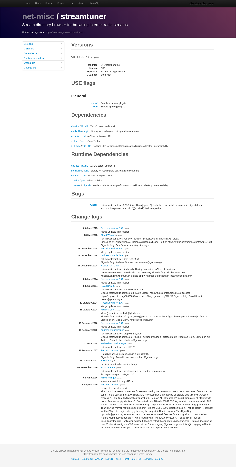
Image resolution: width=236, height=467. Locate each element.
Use (71, 3)
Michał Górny (107, 309)
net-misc (38, 16)
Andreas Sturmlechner (112, 255)
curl (84, 136)
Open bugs (43, 62)
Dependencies (43, 53)
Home (27, 3)
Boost (126, 458)
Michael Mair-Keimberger (113, 343)
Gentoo (75, 458)
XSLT (118, 458)
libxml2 (84, 126)
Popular (61, 3)
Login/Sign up (96, 3)
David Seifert (107, 286)
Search (82, 3)
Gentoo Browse (202, 3)
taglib (86, 131)
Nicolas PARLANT (110, 265)
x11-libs (75, 141)
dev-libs (75, 126)
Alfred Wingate (108, 235)
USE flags (43, 48)
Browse (48, 3)
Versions (43, 43)
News (38, 3)
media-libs (76, 131)
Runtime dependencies (43, 58)
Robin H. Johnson (110, 350)
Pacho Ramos (108, 367)
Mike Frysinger (108, 377)
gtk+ (83, 141)
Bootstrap (148, 458)
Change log (43, 67)
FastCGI (109, 458)
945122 (94, 205)
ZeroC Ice (136, 458)
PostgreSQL (87, 458)
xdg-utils (86, 146)
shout (94, 103)
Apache (99, 458)
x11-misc (75, 146)
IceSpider (159, 458)
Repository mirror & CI (112, 228)
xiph (95, 106)
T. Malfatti (106, 360)
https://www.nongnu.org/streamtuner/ (64, 32)
